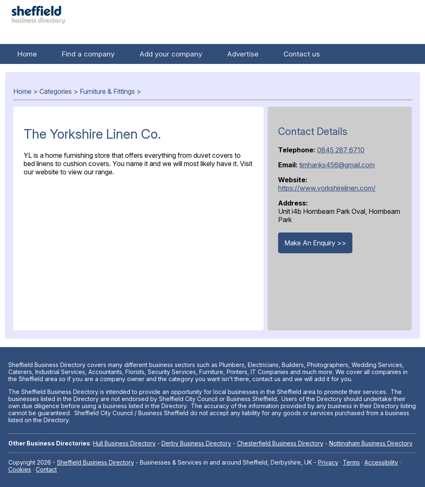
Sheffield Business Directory (95, 462)
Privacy (328, 462)
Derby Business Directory (196, 443)
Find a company (88, 54)
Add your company (170, 54)
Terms (351, 462)
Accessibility (381, 462)
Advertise (243, 54)
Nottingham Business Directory (371, 443)
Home (27, 54)
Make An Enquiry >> (315, 243)
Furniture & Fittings (107, 91)
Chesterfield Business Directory (280, 443)
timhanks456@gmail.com (337, 165)
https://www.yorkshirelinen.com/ (327, 188)
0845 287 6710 (340, 150)
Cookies (19, 469)
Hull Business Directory (124, 443)
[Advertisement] (138, 251)
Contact (46, 469)
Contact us (301, 54)
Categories (55, 91)
